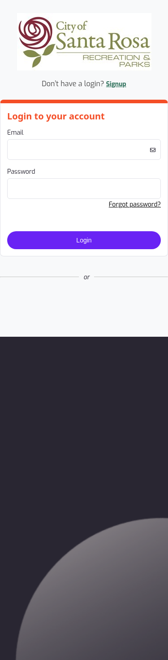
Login (83, 240)
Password (21, 171)
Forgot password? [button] (135, 204)
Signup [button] (116, 84)
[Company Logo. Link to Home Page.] (84, 69)
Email (15, 132)
